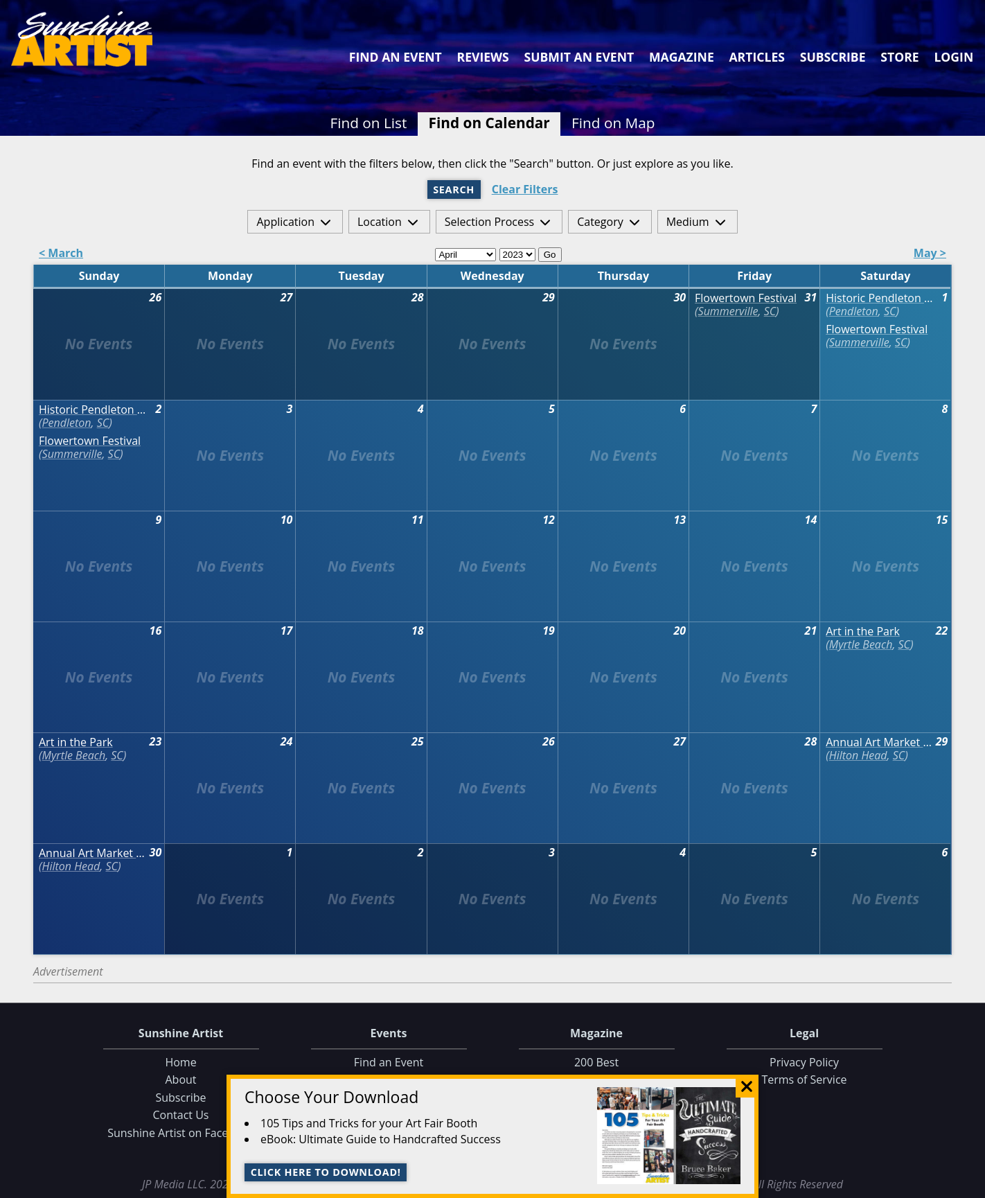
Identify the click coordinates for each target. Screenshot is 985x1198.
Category (600, 221)
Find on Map (613, 122)
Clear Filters (525, 189)
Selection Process (489, 221)
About (180, 1080)
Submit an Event (579, 57)
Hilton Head (858, 755)
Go (550, 254)
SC (770, 311)
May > (930, 254)
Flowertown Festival (746, 298)
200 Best (596, 1062)
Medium (687, 221)
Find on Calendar (489, 122)
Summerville (728, 311)
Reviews (483, 57)
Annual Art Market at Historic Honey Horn (880, 742)
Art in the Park (863, 631)
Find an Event (395, 57)
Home (180, 1062)
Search (453, 189)
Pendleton (853, 311)
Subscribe (833, 57)
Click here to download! (326, 1172)
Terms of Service (803, 1080)
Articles (756, 57)
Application (285, 221)
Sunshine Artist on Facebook (180, 1132)
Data (968, 1184)
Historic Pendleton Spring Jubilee (880, 298)
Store (899, 57)
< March (61, 254)
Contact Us (181, 1115)
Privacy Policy (804, 1062)
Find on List (368, 122)
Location (379, 221)
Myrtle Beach (861, 644)
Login (953, 57)
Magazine (681, 57)
